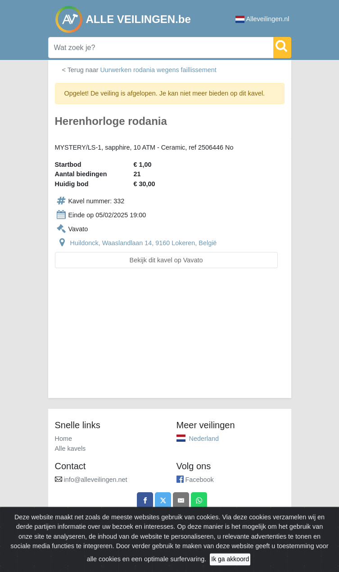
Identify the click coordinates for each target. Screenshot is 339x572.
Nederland (204, 438)
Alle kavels (70, 448)
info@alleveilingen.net (95, 479)
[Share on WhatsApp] (199, 500)
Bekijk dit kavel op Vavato (166, 260)
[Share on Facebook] (145, 500)
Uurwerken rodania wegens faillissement (158, 69)
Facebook (199, 479)
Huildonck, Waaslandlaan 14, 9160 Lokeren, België (143, 243)
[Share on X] (163, 500)
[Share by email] (181, 500)
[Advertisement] (170, 338)
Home (63, 438)
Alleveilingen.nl (262, 19)
